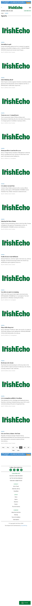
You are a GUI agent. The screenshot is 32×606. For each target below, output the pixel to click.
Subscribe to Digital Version (16, 480)
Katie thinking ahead (7, 80)
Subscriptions (16, 519)
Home (2, 13)
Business (16, 501)
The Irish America (16, 506)
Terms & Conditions (16, 517)
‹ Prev (8, 447)
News (16, 497)
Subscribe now (27, 10)
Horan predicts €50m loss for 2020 (11, 150)
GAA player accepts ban (8, 186)
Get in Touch (16, 486)
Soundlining (24, 525)
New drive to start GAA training (10, 292)
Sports (16, 499)
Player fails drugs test (7, 327)
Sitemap (16, 514)
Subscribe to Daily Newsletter (16, 475)
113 (13, 447)
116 (24, 447)
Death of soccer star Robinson (9, 256)
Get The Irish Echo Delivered (16, 478)
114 (17, 447)
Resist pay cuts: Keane (7, 363)
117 (28, 447)
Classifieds (16, 491)
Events (16, 504)
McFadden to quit (6, 44)
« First (3, 447)
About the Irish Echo (16, 512)
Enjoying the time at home (8, 221)
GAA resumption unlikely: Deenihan (11, 398)
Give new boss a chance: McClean (10, 433)
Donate (26, 602)
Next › (13, 450)
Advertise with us (16, 488)
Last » (18, 450)
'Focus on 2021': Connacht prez (10, 115)
